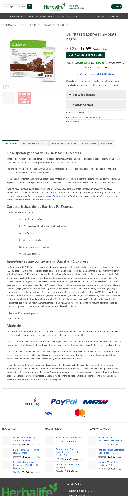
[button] (116, 6)
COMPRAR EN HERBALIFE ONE (85, 55)
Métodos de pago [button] (82, 95)
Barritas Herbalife (82, 117)
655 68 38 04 (87, 490)
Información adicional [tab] (34, 143)
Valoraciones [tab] (89, 143)
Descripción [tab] (11, 143)
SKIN (31, 16)
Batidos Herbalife (45, 16)
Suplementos (73, 16)
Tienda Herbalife (17, 16)
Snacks (60, 16)
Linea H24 (100, 16)
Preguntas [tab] (106, 143)
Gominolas (113, 16)
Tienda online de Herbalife (21, 25)
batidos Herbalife (49, 196)
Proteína (88, 16)
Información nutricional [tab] (64, 143)
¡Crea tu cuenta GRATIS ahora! (97, 74)
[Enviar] (29, 6)
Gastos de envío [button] (81, 105)
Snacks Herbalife (56, 25)
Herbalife (75, 122)
